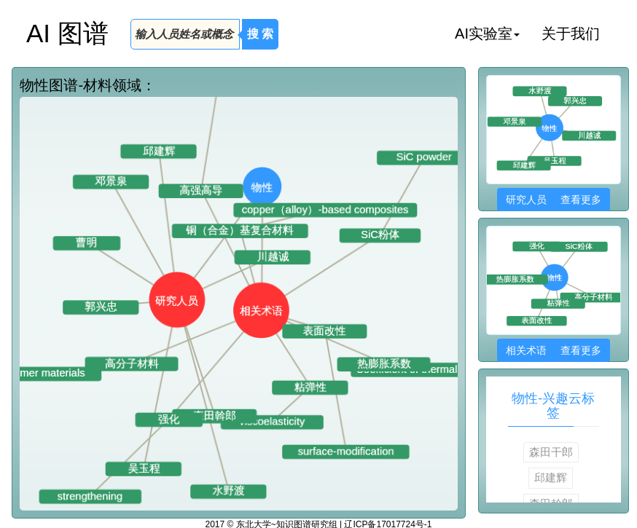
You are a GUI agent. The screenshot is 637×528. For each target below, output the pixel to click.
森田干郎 (551, 452)
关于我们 (571, 33)
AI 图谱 (67, 33)
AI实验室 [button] (487, 33)
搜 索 (260, 34)
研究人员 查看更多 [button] (553, 199)
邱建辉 (550, 477)
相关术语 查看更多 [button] (553, 350)
